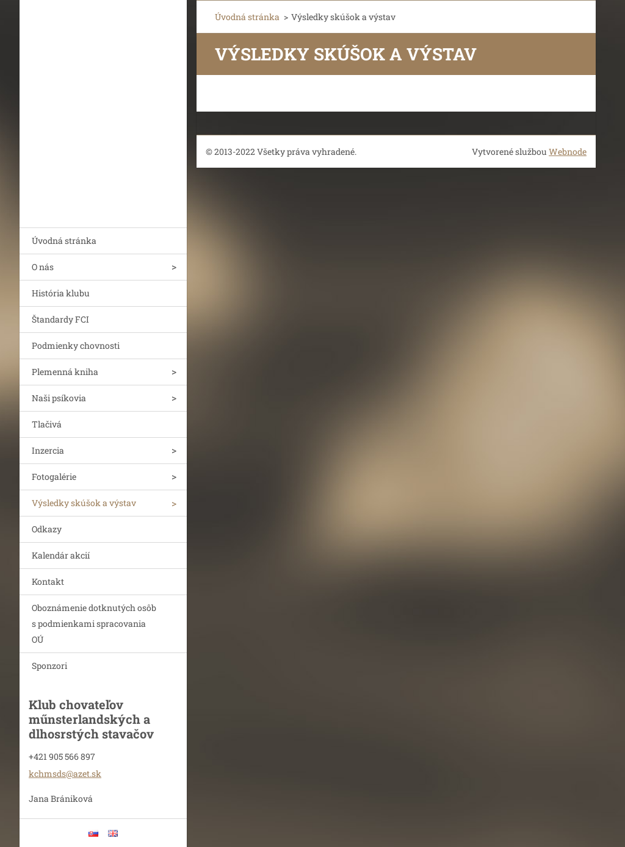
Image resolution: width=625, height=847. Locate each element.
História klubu (61, 293)
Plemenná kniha (65, 371)
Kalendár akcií (61, 555)
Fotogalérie (54, 476)
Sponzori (49, 665)
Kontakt (48, 581)
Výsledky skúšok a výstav (84, 503)
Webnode (568, 151)
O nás (43, 267)
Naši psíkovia (59, 398)
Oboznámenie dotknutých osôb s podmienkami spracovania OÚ (94, 623)
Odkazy (47, 529)
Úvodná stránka (64, 240)
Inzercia (48, 450)
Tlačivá (47, 424)
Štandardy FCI (60, 319)
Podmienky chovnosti (76, 345)
